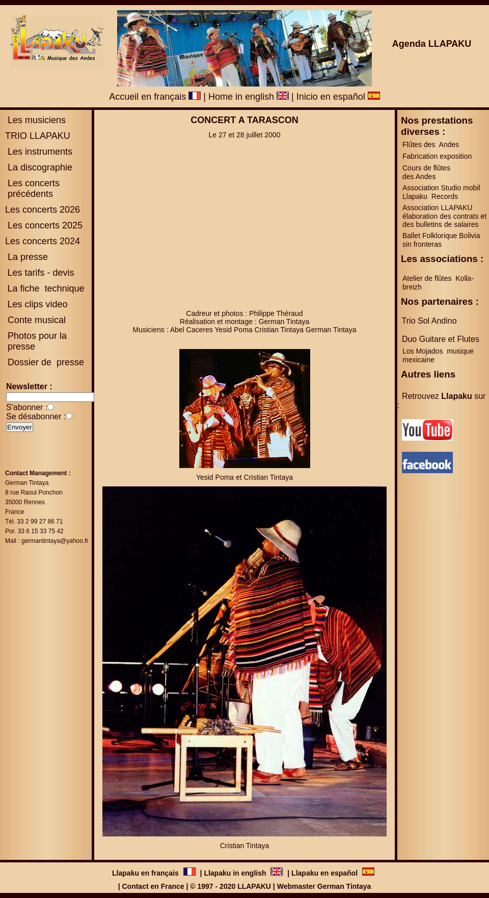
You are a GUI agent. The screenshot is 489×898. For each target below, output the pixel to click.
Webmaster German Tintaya (324, 886)
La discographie (38, 167)
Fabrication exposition (437, 156)
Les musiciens (35, 120)
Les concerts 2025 (45, 225)
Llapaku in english (236, 873)
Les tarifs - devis (40, 273)
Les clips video (37, 304)
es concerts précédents (32, 188)
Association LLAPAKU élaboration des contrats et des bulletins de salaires (444, 216)
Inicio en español (338, 97)
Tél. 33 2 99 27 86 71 (34, 521)
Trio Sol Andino (429, 320)
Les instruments (38, 152)
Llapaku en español (324, 873)
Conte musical (37, 320)
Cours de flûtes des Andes (427, 172)
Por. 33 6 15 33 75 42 (34, 531)
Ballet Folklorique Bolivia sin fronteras (441, 239)
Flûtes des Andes (431, 144)
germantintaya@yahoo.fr (55, 540)
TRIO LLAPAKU (37, 136)
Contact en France (153, 886)
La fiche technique (45, 288)
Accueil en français (155, 97)
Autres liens (428, 374)
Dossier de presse (44, 362)
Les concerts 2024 (42, 241)
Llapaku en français (146, 873)
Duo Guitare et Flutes (440, 339)
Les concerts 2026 (42, 210)
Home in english (248, 97)
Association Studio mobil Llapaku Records (441, 192)
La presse (26, 257)
